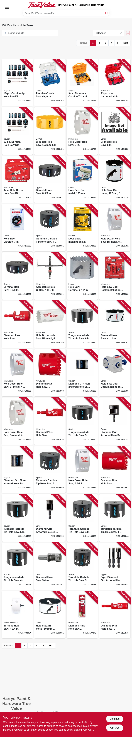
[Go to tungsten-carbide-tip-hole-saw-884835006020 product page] (82, 421)
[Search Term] (66, 13)
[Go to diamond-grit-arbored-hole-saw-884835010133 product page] (114, 421)
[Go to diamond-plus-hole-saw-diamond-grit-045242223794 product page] (50, 421)
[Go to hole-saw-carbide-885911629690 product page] (82, 276)
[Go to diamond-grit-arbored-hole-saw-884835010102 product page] (50, 518)
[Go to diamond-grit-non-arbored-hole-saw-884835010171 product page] (17, 469)
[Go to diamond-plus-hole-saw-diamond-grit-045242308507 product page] (50, 373)
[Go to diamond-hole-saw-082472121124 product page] (50, 566)
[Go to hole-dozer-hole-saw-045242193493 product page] (82, 469)
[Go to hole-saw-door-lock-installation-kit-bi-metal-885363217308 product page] (114, 373)
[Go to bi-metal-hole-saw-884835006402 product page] (17, 276)
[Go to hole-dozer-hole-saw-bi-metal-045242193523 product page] (17, 421)
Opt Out (114, 727)
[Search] (107, 12)
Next (125, 43)
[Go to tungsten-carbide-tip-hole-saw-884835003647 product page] (114, 518)
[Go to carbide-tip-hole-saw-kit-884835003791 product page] (17, 82)
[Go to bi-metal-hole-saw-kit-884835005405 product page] (17, 131)
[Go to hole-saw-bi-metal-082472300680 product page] (50, 614)
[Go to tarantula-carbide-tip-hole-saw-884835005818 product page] (82, 566)
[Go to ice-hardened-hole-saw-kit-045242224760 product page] (114, 82)
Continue (115, 718)
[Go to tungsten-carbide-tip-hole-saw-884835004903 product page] (17, 518)
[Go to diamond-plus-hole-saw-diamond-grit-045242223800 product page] (17, 324)
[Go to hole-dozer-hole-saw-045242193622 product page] (82, 131)
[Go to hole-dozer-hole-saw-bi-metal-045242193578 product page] (50, 324)
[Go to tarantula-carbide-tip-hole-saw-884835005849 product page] (50, 469)
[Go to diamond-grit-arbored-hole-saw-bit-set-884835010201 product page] (114, 566)
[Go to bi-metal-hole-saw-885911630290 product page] (50, 131)
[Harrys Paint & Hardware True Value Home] (42, 5)
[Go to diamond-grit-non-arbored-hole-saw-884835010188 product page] (82, 373)
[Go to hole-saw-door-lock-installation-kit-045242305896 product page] (114, 276)
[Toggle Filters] (128, 33)
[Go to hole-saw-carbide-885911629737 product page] (17, 227)
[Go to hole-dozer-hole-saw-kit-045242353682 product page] (17, 179)
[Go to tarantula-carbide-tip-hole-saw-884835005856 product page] (50, 227)
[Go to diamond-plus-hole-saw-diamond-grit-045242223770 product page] (82, 614)
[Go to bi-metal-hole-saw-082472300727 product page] (114, 324)
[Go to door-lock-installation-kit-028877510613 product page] (82, 227)
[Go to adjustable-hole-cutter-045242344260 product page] (50, 276)
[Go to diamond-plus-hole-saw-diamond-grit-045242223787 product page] (114, 614)
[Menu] (7, 7)
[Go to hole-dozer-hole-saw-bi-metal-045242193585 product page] (114, 227)
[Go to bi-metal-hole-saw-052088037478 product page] (17, 614)
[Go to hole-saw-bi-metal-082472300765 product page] (82, 179)
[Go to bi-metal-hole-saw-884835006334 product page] (50, 179)
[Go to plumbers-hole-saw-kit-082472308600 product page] (50, 82)
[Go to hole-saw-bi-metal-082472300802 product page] (114, 179)
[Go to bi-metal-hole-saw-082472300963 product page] (114, 131)
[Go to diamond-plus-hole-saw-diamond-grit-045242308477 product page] (114, 469)
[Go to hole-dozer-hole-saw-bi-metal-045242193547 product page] (17, 373)
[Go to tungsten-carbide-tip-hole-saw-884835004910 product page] (82, 324)
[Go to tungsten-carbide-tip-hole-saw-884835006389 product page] (17, 566)
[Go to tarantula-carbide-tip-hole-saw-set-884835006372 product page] (82, 82)
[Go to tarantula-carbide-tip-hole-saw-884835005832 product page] (82, 518)
